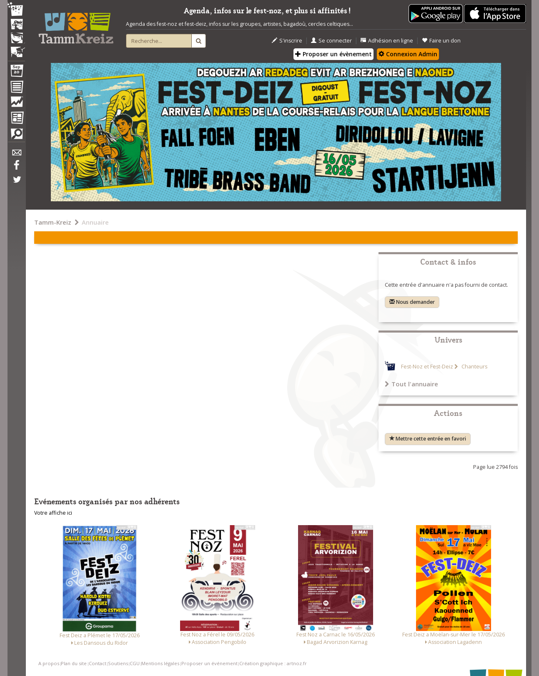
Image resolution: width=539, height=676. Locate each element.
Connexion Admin (408, 54)
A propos (48, 663)
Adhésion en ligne (387, 40)
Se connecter (331, 40)
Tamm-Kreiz (52, 222)
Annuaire (95, 222)
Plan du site (74, 663)
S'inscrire (287, 40)
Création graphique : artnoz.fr (273, 663)
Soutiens (118, 663)
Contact (97, 663)
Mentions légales (160, 663)
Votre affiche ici (53, 512)
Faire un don (441, 40)
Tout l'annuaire (411, 384)
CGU (135, 663)
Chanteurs (473, 366)
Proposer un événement (209, 663)
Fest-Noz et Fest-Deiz (427, 366)
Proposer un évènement (333, 54)
